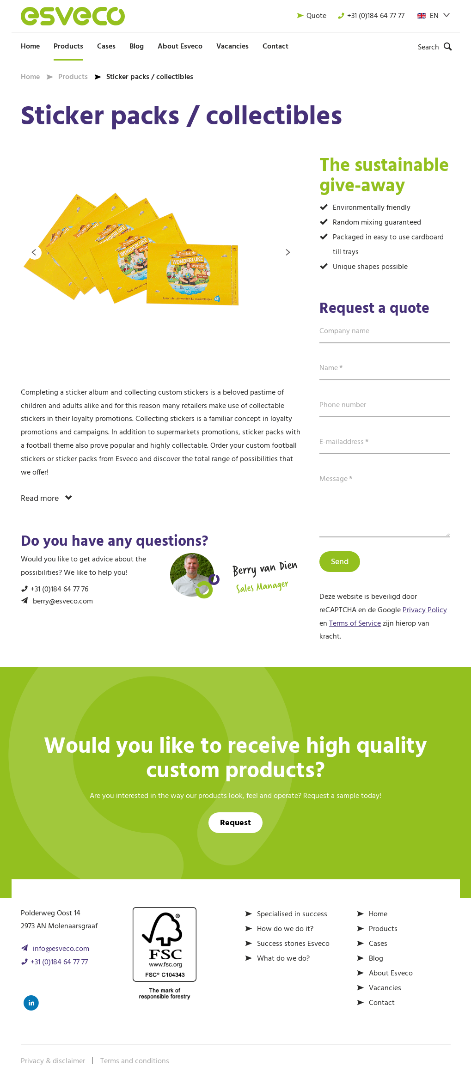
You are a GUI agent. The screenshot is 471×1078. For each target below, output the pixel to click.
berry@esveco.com (63, 602)
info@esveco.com (61, 949)
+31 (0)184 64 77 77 (370, 16)
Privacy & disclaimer (53, 1061)
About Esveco (180, 47)
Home (30, 47)
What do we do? (283, 959)
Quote (311, 16)
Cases (106, 47)
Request (235, 823)
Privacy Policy (425, 610)
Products (68, 47)
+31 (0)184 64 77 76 (59, 590)
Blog (136, 47)
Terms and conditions (134, 1061)
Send (340, 562)
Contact (275, 47)
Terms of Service (355, 624)
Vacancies (232, 47)
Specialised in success (292, 914)
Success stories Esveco (293, 944)
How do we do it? (285, 929)
